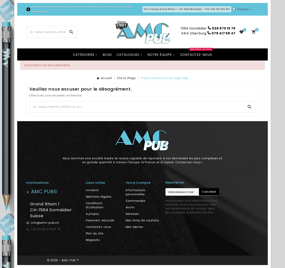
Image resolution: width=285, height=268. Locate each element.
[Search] (71, 32)
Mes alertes (134, 227)
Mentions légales (99, 197)
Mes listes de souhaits (142, 220)
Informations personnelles (135, 192)
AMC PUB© (44, 191)
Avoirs (130, 207)
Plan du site (95, 233)
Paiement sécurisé (100, 220)
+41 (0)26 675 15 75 (46, 229)
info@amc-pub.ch (45, 223)
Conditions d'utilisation (95, 205)
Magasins (93, 240)
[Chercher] (46, 32)
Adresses (132, 214)
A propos (92, 214)
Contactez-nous (98, 227)
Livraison (92, 190)
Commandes (135, 201)
